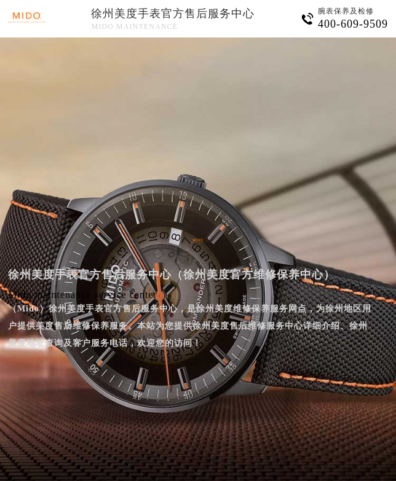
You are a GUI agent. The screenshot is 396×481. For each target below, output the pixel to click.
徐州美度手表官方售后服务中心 (173, 13)
